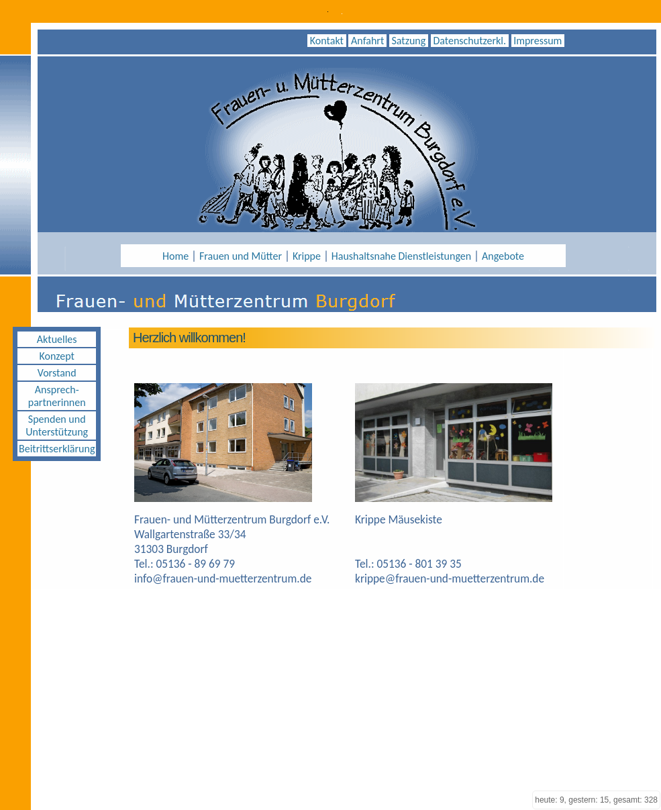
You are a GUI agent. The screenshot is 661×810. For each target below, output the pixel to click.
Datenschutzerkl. (470, 40)
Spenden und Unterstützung (57, 425)
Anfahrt (367, 40)
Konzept (56, 356)
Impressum (537, 40)
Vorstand (57, 372)
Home (175, 256)
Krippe (307, 256)
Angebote (503, 256)
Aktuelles (57, 339)
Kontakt (326, 40)
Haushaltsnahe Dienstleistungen (401, 256)
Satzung (408, 40)
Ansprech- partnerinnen (57, 396)
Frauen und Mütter (240, 256)
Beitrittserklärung (57, 448)
